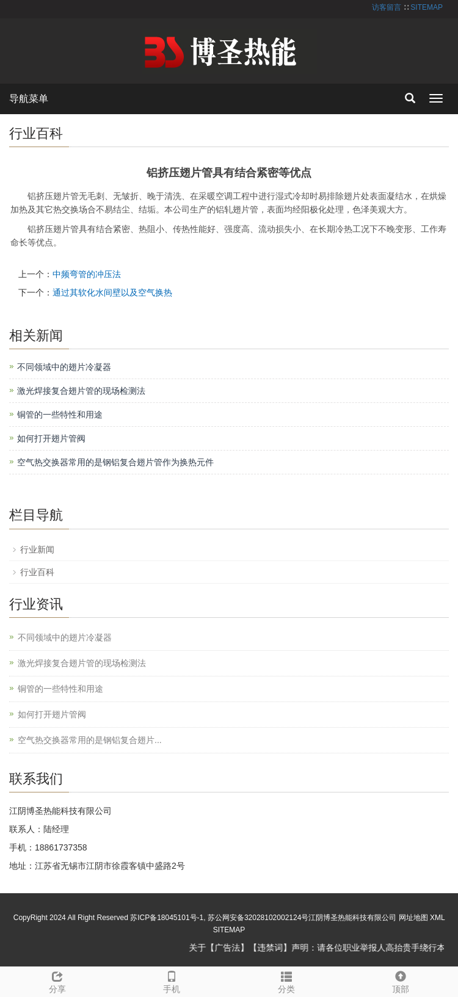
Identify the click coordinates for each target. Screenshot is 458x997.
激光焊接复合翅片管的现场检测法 (81, 391)
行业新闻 (37, 549)
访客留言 (386, 7)
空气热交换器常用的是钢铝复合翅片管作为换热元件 (115, 462)
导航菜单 (28, 98)
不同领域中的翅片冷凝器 (64, 367)
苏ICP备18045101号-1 (166, 917)
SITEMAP (426, 7)
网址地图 (413, 917)
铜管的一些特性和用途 (60, 414)
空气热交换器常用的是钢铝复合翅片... (90, 740)
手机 (172, 980)
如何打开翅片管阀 (51, 438)
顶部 (401, 980)
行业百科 (37, 572)
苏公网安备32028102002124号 (258, 917)
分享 (57, 980)
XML (437, 917)
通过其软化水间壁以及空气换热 (112, 292)
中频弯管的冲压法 (87, 274)
